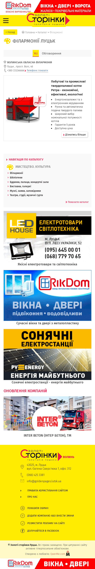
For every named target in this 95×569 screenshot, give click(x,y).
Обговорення (51, 53)
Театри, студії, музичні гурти (26, 195)
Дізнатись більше (74, 134)
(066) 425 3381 (36, 475)
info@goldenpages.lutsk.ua (44, 481)
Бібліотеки (16, 177)
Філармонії (16, 173)
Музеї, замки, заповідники (25, 191)
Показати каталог (77, 202)
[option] (47, 418)
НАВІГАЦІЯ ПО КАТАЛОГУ (24, 159)
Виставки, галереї (20, 186)
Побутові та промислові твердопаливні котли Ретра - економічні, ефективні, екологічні (68, 87)
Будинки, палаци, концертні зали (29, 182)
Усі (36, 53)
